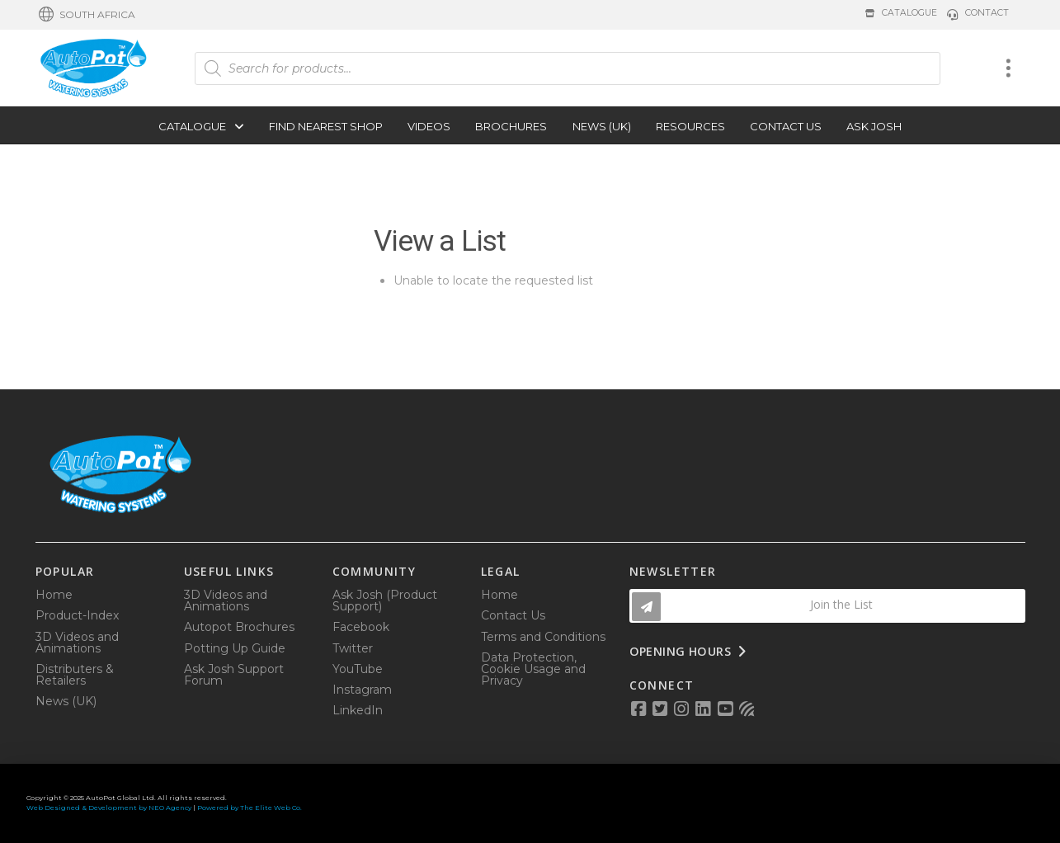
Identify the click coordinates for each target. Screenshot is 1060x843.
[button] (87, 14)
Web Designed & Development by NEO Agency (108, 807)
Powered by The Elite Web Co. (249, 807)
